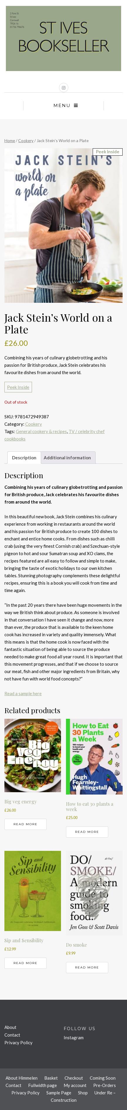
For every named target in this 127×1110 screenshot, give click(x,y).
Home (9, 140)
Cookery (25, 140)
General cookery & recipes (41, 431)
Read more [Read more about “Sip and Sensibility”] (25, 963)
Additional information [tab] (67, 457)
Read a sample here (23, 693)
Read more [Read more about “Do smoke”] (87, 967)
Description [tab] (24, 457)
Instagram (74, 1037)
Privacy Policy (18, 1042)
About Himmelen (22, 1078)
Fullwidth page (42, 1085)
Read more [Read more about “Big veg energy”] (25, 824)
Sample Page (58, 1092)
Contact (12, 1034)
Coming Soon (103, 1078)
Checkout (74, 1078)
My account (75, 1085)
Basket (51, 1078)
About (10, 1027)
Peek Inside (18, 387)
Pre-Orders (104, 1085)
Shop (83, 1092)
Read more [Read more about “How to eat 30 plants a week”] (87, 832)
